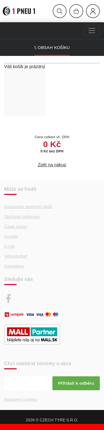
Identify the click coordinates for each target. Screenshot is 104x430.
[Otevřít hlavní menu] (60, 11)
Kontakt (11, 236)
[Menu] (92, 30)
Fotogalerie (14, 266)
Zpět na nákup (52, 164)
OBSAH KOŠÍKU (54, 47)
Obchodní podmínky (22, 216)
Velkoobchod (15, 256)
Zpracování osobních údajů (28, 206)
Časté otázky (15, 226)
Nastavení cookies (20, 399)
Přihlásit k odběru (76, 383)
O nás (9, 246)
